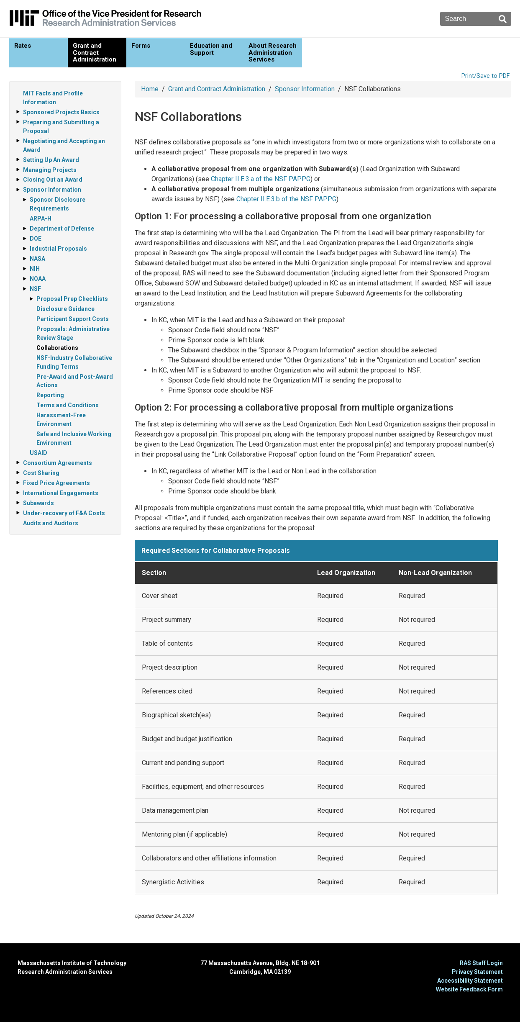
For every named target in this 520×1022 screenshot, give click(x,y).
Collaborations (57, 347)
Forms (140, 45)
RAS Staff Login (481, 963)
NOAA (38, 278)
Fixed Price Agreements (56, 483)
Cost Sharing (41, 473)
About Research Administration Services (272, 52)
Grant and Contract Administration (94, 52)
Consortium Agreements (57, 463)
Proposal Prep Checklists (72, 298)
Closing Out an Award (52, 179)
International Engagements (60, 493)
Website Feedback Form (469, 989)
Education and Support (211, 49)
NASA (37, 258)
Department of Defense (62, 228)
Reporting (50, 395)
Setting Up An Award (51, 160)
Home (150, 89)
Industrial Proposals (58, 248)
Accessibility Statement (470, 980)
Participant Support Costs (72, 319)
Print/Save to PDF (485, 76)
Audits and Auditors (50, 523)
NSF (35, 288)
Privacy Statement (477, 971)
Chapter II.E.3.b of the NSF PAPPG (286, 199)
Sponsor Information (305, 89)
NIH (35, 268)
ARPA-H (40, 218)
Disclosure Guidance (65, 309)
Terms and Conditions (67, 405)
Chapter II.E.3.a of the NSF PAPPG (260, 179)
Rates (22, 45)
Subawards (38, 503)
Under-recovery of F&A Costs (64, 513)
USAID (38, 452)
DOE (35, 238)
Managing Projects (50, 170)
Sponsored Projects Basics (61, 112)
